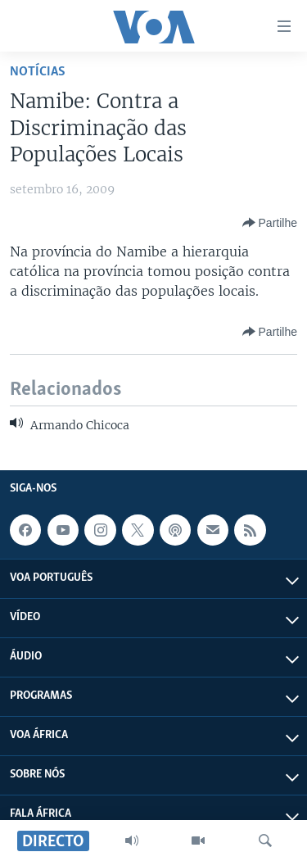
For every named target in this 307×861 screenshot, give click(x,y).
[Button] (269, 223)
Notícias (37, 72)
